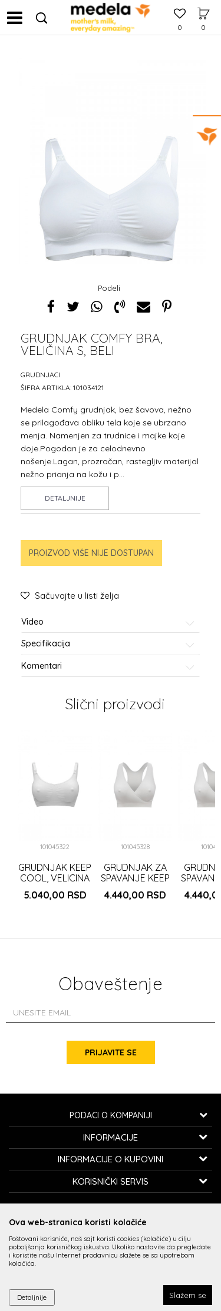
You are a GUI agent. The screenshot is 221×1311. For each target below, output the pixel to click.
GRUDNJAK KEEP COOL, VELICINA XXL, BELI (54, 878)
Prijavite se (111, 1052)
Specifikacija (108, 643)
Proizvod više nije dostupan (91, 553)
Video (108, 622)
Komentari (108, 666)
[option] (110, 198)
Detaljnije (65, 498)
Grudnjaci (40, 374)
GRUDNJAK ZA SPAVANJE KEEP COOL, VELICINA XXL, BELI (135, 883)
